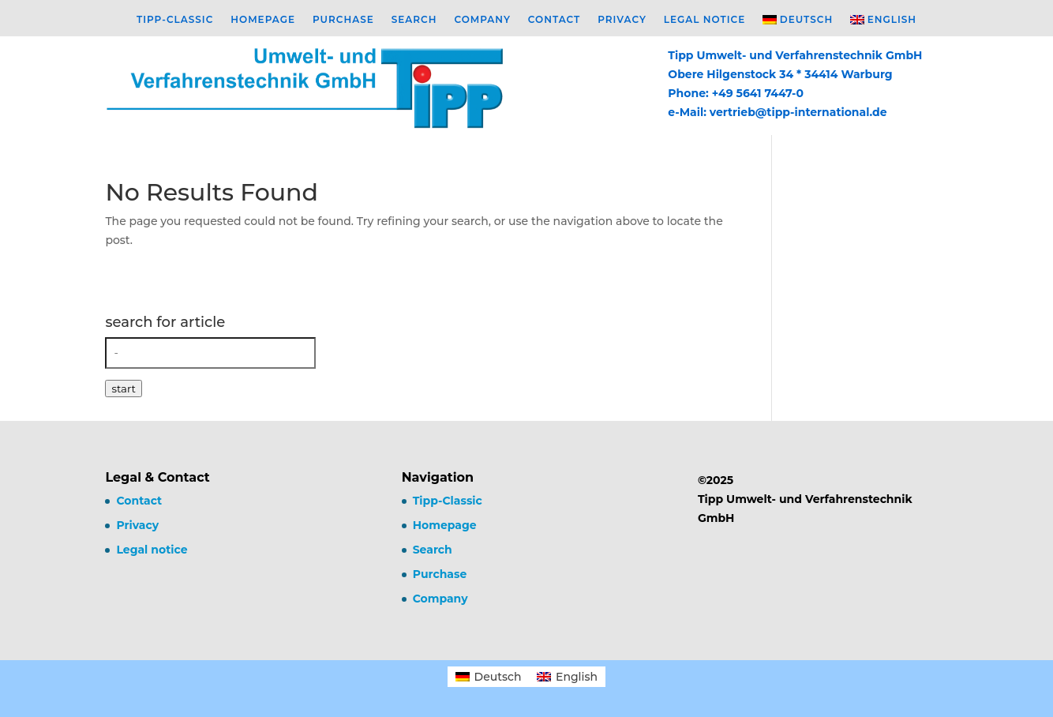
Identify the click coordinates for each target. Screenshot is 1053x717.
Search (414, 19)
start (123, 388)
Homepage (262, 19)
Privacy (622, 19)
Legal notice (704, 19)
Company (482, 19)
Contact (554, 19)
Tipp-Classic (175, 19)
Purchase (343, 19)
